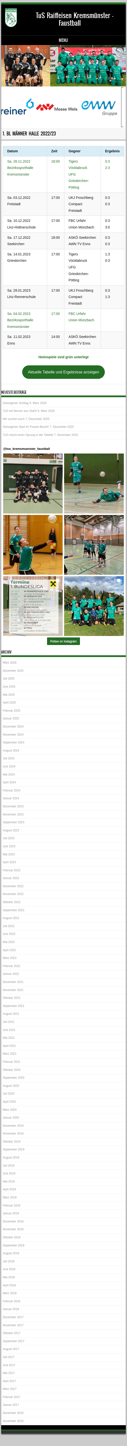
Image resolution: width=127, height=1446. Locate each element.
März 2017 (10, 1389)
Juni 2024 (9, 766)
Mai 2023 (9, 854)
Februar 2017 (11, 1397)
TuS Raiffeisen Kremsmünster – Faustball (74, 19)
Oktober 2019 (11, 1141)
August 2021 (11, 1014)
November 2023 (13, 814)
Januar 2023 (11, 878)
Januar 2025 (11, 718)
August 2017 (11, 1349)
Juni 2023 (9, 846)
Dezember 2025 (13, 670)
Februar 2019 (11, 1205)
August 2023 (11, 830)
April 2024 (9, 782)
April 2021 (9, 1046)
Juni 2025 (9, 686)
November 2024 (13, 734)
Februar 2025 (11, 710)
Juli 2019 (8, 1165)
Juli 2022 (8, 926)
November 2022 (13, 894)
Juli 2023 (8, 838)
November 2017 (13, 1325)
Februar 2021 (11, 1062)
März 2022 (10, 958)
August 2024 (11, 750)
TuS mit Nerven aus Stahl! (20, 411)
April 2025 (9, 702)
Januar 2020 (11, 1117)
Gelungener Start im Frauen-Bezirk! (26, 427)
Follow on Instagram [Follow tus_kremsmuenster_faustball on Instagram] (63, 641)
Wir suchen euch (13, 419)
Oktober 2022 (11, 902)
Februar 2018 (11, 1301)
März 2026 (10, 662)
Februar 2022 (11, 966)
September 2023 (13, 822)
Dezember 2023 (13, 806)
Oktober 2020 (11, 1070)
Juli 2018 (8, 1261)
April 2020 (9, 1101)
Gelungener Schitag (16, 403)
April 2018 (9, 1285)
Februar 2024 (11, 790)
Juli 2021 (8, 1022)
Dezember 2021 (13, 982)
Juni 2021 (9, 1030)
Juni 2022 (9, 934)
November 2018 (13, 1229)
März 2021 (10, 1053)
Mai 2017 (9, 1373)
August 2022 (11, 918)
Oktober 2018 (11, 1237)
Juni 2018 (9, 1269)
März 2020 (10, 1109)
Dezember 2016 (13, 1413)
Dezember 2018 (13, 1221)
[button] (33, 483)
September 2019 (13, 1149)
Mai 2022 (9, 942)
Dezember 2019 (13, 1125)
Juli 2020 (8, 1093)
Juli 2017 (8, 1357)
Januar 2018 (11, 1309)
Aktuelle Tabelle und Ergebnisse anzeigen (63, 372)
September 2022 (13, 910)
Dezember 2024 (13, 726)
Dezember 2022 (13, 886)
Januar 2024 (11, 798)
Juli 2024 (8, 758)
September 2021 (13, 1006)
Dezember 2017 (13, 1317)
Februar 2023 (11, 870)
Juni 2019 (9, 1173)
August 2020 (11, 1085)
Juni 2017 (9, 1365)
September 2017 (13, 1341)
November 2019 (13, 1133)
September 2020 (13, 1077)
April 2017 (9, 1381)
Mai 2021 (9, 1038)
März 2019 (10, 1197)
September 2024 (13, 742)
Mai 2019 (9, 1181)
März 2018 (10, 1293)
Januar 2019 (11, 1213)
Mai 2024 (9, 774)
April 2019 (9, 1189)
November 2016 (13, 1421)
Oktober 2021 (11, 998)
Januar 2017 (11, 1405)
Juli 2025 (8, 678)
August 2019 (11, 1157)
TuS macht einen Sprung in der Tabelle (28, 435)
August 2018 (11, 1253)
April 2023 (9, 862)
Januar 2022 (11, 974)
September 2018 (13, 1245)
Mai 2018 (9, 1277)
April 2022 (9, 950)
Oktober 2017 (11, 1333)
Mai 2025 (9, 694)
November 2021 (13, 990)
